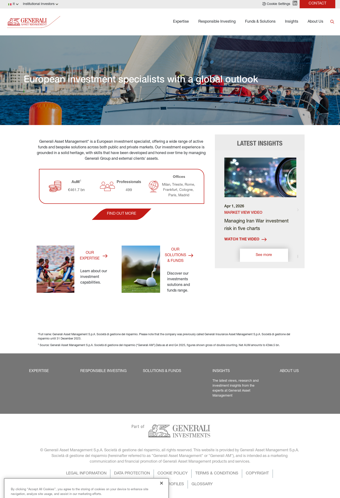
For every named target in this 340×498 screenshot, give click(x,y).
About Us (315, 22)
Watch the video (245, 240)
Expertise (181, 22)
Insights (291, 22)
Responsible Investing (217, 22)
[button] (276, 4)
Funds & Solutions (260, 22)
